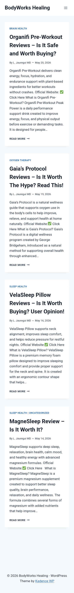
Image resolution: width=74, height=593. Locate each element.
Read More (19, 138)
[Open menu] (65, 8)
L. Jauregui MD (22, 62)
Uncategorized (39, 413)
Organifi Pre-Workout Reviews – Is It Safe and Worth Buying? (35, 45)
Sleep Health (18, 286)
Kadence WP (44, 581)
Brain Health (18, 28)
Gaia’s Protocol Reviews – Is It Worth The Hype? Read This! (36, 177)
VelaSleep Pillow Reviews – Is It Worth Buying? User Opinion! (36, 303)
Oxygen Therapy (20, 160)
